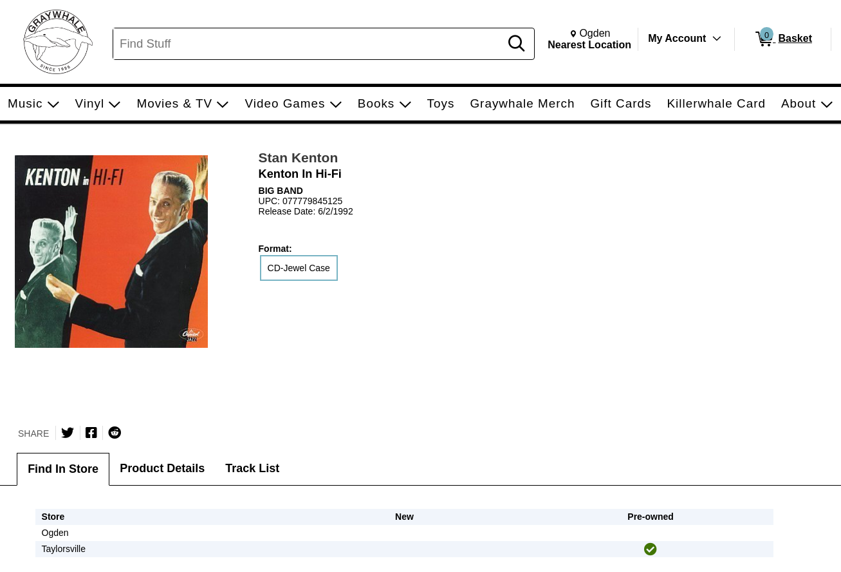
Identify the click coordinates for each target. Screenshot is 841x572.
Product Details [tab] (162, 468)
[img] (650, 549)
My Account (677, 38)
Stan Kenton (298, 157)
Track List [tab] (252, 468)
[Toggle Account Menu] (717, 38)
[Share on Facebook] (91, 432)
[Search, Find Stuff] (308, 43)
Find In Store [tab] (63, 468)
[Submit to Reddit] (114, 432)
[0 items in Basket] (782, 39)
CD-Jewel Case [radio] (299, 268)
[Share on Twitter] (67, 432)
